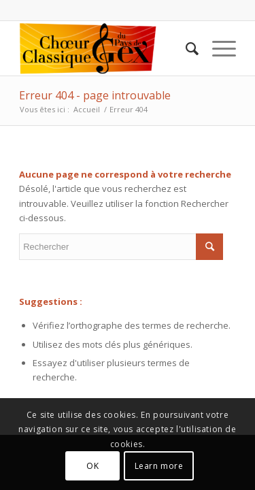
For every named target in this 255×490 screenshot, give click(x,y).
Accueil (86, 109)
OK (92, 466)
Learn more (159, 466)
